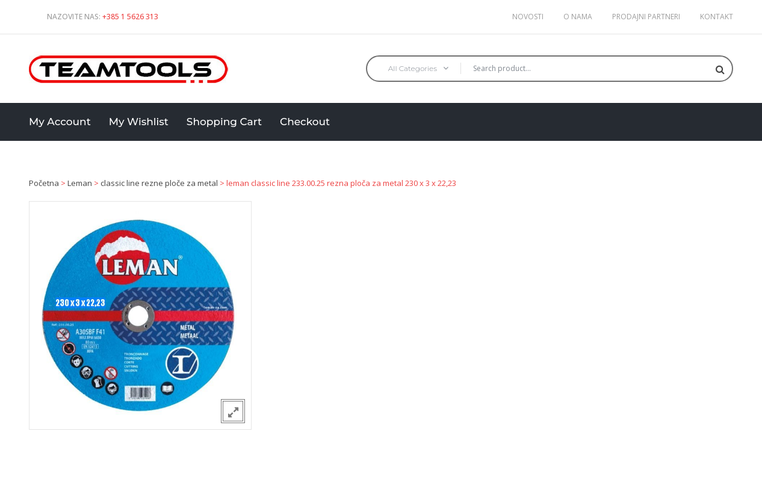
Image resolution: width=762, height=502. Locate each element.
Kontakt (716, 16)
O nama (577, 16)
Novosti (528, 16)
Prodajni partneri (646, 16)
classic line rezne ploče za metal (159, 183)
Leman (79, 183)
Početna (44, 183)
